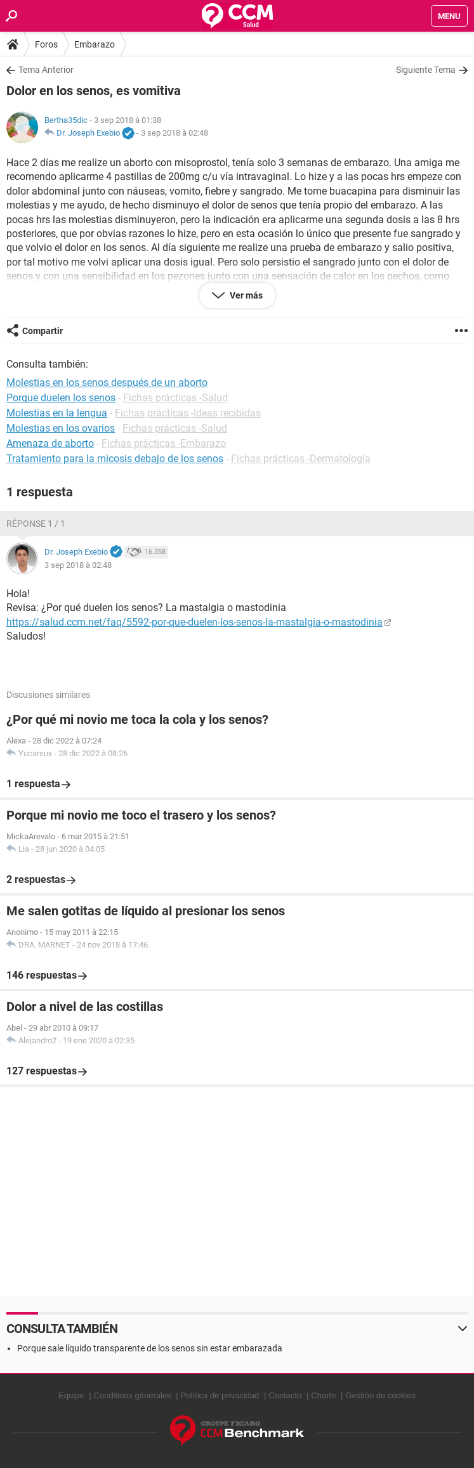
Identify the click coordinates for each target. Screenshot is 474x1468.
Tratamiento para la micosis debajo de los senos (114, 459)
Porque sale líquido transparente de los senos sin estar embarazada (149, 1348)
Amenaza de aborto (50, 443)
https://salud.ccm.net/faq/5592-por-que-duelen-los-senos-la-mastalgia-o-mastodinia (194, 622)
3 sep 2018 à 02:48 (174, 133)
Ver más (245, 295)
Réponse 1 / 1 (35, 523)
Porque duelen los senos (60, 398)
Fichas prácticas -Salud (175, 398)
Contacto (284, 1395)
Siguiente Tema (426, 70)
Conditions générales (132, 1395)
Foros (46, 44)
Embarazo (94, 44)
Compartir (42, 331)
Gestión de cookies (380, 1395)
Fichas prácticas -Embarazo (164, 443)
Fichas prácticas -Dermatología (301, 459)
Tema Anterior (46, 70)
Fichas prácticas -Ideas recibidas (188, 413)
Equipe (71, 1395)
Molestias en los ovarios (60, 428)
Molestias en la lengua (56, 413)
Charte (323, 1395)
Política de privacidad (220, 1395)
